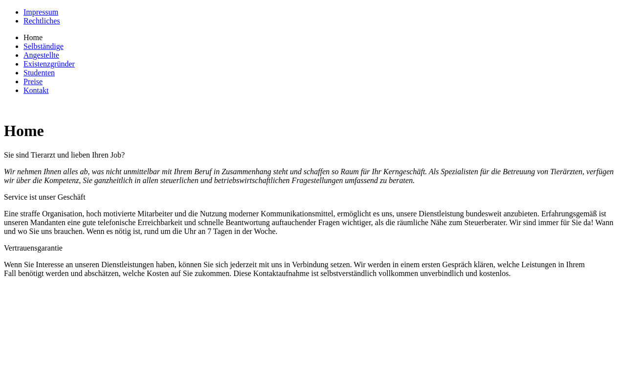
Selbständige (43, 46)
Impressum (40, 12)
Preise (33, 81)
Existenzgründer (49, 64)
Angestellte (41, 55)
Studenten (39, 73)
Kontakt (36, 90)
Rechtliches (41, 21)
